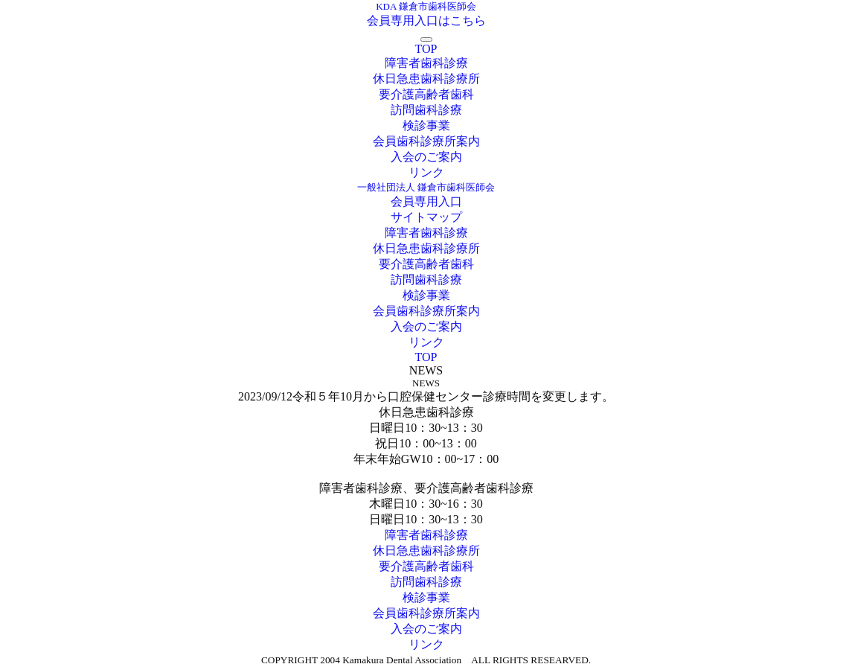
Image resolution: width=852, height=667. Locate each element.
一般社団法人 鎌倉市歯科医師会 (426, 187)
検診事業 (426, 125)
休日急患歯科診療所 (426, 78)
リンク (426, 172)
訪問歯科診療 (426, 109)
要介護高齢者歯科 (426, 94)
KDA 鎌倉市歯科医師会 (426, 6)
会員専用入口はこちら (426, 20)
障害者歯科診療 (426, 63)
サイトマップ (426, 217)
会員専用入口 (426, 201)
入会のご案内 (426, 156)
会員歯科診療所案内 (426, 141)
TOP (426, 48)
